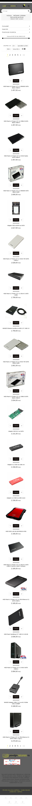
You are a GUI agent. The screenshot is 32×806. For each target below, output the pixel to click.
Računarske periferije (16, 17)
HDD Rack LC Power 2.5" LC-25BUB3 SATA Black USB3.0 (16, 87)
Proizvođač (16, 26)
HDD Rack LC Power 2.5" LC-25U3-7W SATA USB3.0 (16, 259)
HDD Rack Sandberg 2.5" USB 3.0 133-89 (16, 634)
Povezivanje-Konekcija (16, 32)
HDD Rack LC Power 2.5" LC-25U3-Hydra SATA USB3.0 (16, 156)
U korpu (16, 81)
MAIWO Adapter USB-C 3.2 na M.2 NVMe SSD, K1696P (16, 703)
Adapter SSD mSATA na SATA (16, 225)
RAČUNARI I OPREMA (19, 15)
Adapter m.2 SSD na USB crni (16, 464)
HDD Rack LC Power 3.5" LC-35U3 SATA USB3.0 (16, 668)
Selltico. (19, 791)
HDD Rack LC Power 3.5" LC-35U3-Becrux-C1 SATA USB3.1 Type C (16, 737)
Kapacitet (16, 29)
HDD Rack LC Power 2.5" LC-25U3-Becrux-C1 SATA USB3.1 (16, 600)
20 (13, 46)
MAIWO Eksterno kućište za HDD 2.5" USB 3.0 (16, 328)
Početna (9, 15)
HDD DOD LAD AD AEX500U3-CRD (16, 531)
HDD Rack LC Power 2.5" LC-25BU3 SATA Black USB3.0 (16, 121)
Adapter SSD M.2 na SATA (16, 431)
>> (24, 55)
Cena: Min (16, 49)
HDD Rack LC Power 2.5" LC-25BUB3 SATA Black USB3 (16, 191)
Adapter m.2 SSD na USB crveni (16, 498)
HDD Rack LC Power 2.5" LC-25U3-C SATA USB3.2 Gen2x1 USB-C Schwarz (16, 565)
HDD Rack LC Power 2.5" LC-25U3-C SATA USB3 (16, 294)
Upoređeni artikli (23, 46)
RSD (8, 49)
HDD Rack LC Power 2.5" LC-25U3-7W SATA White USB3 (16, 362)
